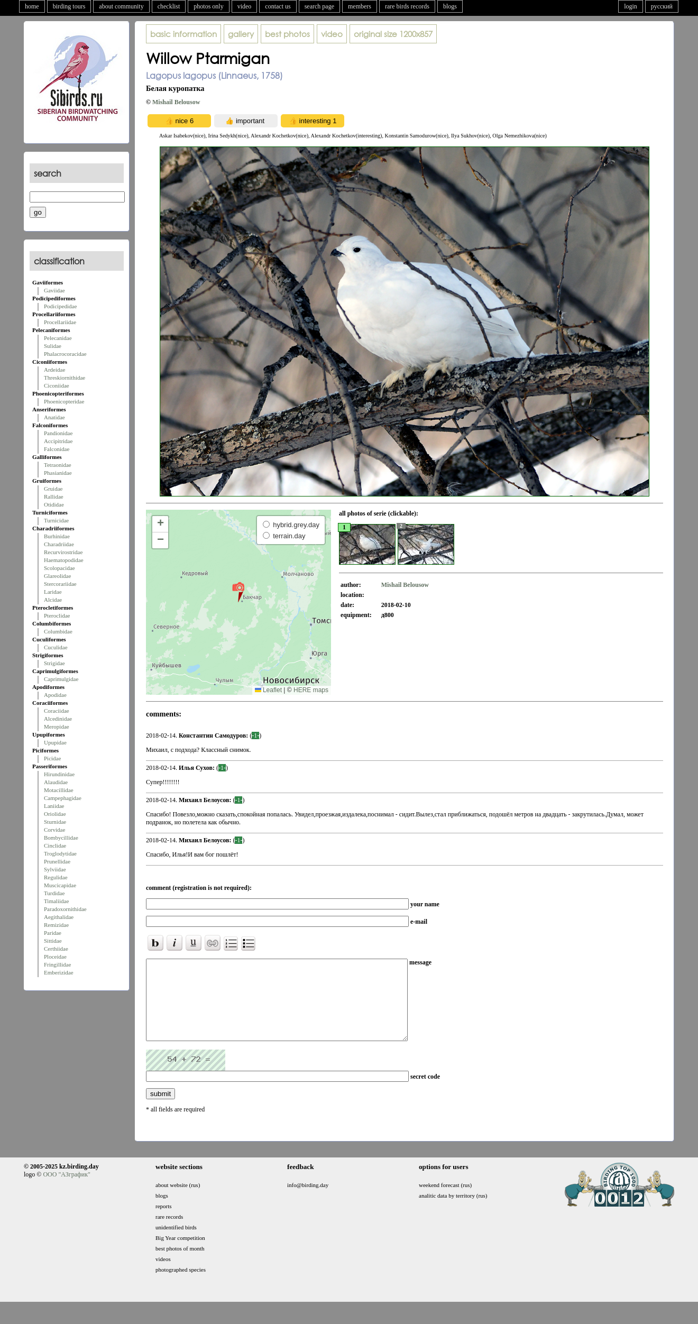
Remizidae (56, 925)
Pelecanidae (58, 338)
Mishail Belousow (176, 102)
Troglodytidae (60, 853)
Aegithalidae (59, 917)
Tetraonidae (57, 465)
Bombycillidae (61, 837)
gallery (241, 34)
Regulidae (56, 877)
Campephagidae (62, 798)
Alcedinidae (58, 718)
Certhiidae (56, 948)
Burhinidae (57, 536)
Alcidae (53, 599)
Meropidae (56, 726)
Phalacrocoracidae (65, 354)
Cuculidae (56, 647)
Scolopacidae (59, 568)
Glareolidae (57, 576)
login (630, 6)
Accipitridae (58, 441)
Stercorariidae (60, 584)
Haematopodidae (64, 560)
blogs (450, 6)
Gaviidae (54, 290)
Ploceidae (55, 956)
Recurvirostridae (63, 552)
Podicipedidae (60, 306)
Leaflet (268, 690)
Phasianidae (58, 473)
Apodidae (55, 695)
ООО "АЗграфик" (66, 1190)
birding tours (69, 6)
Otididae (54, 504)
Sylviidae (55, 869)
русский (662, 6)
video (244, 6)
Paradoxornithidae (65, 909)
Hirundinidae (59, 774)
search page (319, 6)
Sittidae (53, 940)
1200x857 (393, 34)
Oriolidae (55, 814)
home (32, 6)
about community (121, 6)
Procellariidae (60, 322)
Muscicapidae (60, 885)
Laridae (53, 592)
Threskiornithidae (64, 377)
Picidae (52, 758)
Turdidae (54, 893)
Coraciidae (56, 710)
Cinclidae (55, 845)
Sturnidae (55, 822)
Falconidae (56, 449)
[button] (238, 591)
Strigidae (54, 663)
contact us (277, 6)
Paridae (52, 933)
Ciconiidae (56, 385)
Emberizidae (59, 972)
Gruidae (53, 488)
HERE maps (310, 690)
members (359, 6)
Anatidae (54, 417)
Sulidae (52, 346)
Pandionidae (58, 433)
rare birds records (407, 6)
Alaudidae (56, 782)
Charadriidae (59, 544)
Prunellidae (57, 861)
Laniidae (54, 806)
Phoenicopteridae (64, 401)
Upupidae (55, 742)
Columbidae (58, 631)
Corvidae (54, 829)
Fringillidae (57, 964)
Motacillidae (59, 790)
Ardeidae (54, 369)
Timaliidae (56, 901)
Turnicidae (56, 520)
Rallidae (53, 496)
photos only (208, 6)
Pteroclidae (57, 615)
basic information (183, 34)
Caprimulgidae (61, 679)
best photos (287, 34)
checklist (169, 6)
